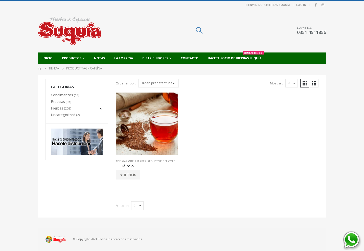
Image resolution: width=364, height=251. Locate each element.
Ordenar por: (126, 83)
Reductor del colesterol (166, 161)
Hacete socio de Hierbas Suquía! (236, 56)
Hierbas (140, 161)
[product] (147, 124)
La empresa (123, 58)
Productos (71, 58)
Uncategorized (63, 114)
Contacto (189, 58)
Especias (58, 101)
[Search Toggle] (199, 30)
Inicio (47, 58)
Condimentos (62, 95)
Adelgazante (125, 161)
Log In (301, 5)
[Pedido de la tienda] (158, 83)
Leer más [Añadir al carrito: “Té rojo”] (130, 175)
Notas (99, 58)
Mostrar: (276, 83)
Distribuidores (155, 58)
